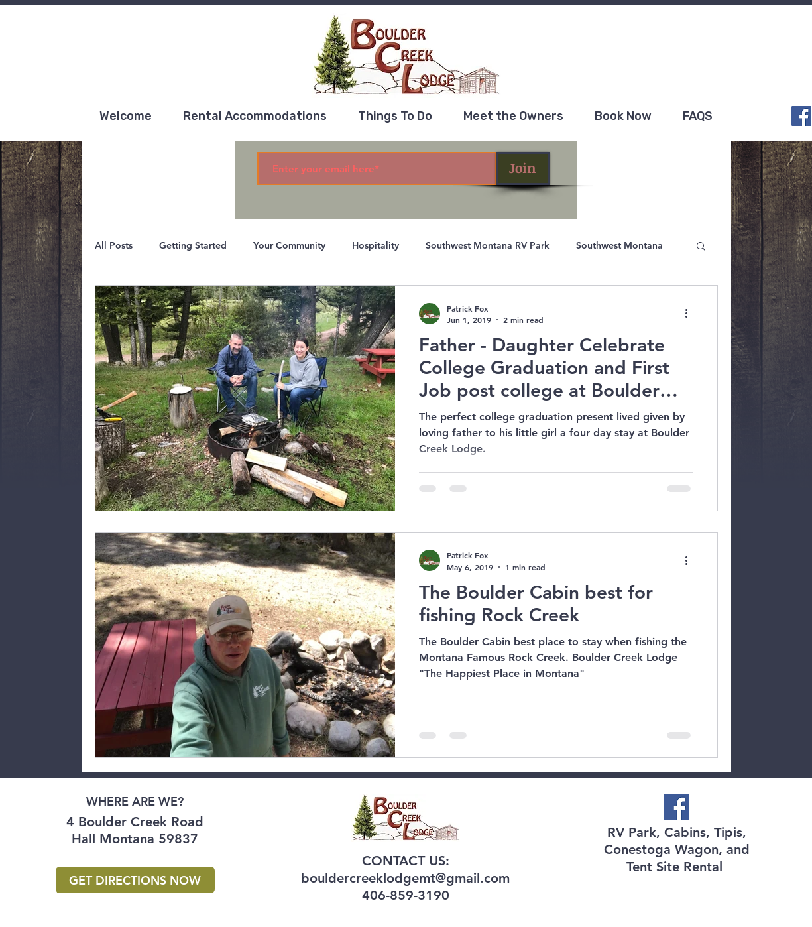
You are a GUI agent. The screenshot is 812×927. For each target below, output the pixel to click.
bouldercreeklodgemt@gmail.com (405, 878)
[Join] (523, 168)
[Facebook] (801, 116)
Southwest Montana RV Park (488, 245)
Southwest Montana (619, 245)
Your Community (289, 245)
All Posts (114, 245)
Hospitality (375, 245)
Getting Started (193, 245)
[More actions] (691, 314)
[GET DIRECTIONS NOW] (135, 880)
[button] (701, 247)
